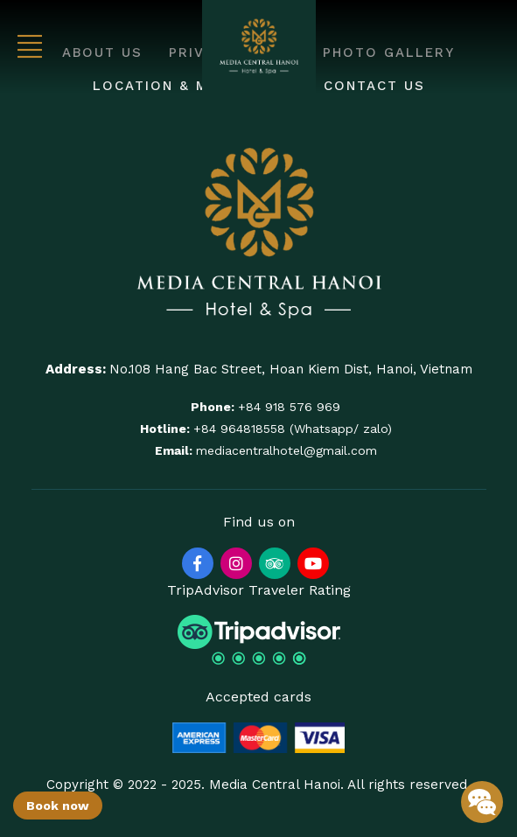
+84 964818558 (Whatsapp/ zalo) (292, 429)
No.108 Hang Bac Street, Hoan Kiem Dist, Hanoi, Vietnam (290, 369)
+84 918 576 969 (289, 407)
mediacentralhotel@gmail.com (286, 450)
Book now (57, 806)
